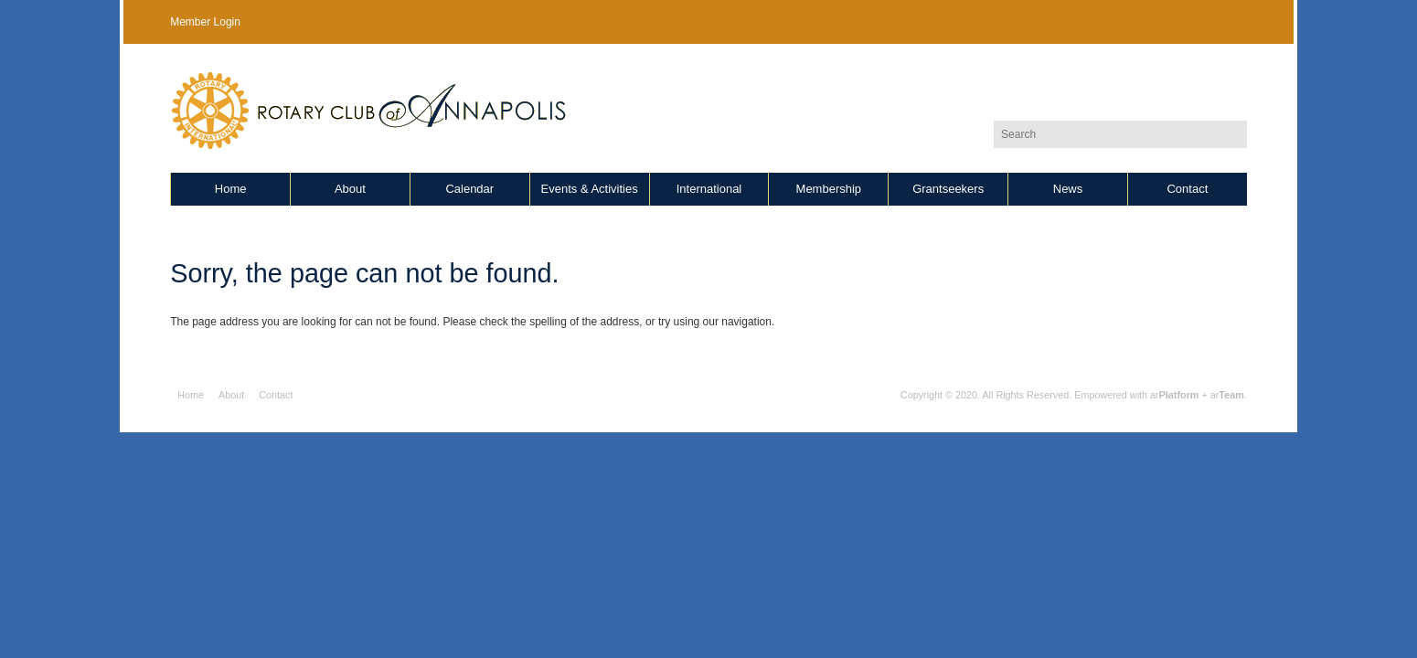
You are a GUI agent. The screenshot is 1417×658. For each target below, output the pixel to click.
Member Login (205, 22)
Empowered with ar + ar (1159, 394)
